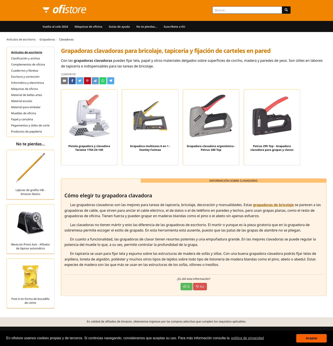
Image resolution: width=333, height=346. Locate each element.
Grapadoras (47, 39)
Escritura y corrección (25, 77)
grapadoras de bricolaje (273, 204)
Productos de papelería (26, 131)
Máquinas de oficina (88, 27)
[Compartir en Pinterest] (87, 80)
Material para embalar (26, 107)
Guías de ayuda (119, 27)
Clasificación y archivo (25, 58)
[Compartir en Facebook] (72, 80)
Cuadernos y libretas (24, 70)
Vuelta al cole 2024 (55, 27)
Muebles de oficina (23, 113)
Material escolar (21, 101)
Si (186, 286)
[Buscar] (286, 10)
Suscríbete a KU (174, 27)
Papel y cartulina (22, 119)
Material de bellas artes (26, 95)
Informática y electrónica (27, 83)
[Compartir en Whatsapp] (102, 80)
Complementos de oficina (28, 64)
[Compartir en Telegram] (110, 80)
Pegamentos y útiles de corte (30, 125)
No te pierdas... (146, 27)
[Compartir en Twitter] (79, 80)
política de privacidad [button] (247, 338)
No (200, 286)
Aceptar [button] (311, 338)
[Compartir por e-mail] (64, 80)
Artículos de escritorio (21, 39)
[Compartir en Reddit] (95, 80)
